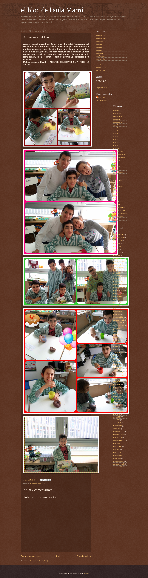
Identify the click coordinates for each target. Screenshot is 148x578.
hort (114, 163)
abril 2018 (116, 449)
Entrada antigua (84, 556)
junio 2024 (116, 270)
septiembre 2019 (118, 411)
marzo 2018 (117, 452)
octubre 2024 (117, 264)
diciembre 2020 (118, 373)
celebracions (117, 122)
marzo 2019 (117, 423)
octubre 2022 (117, 323)
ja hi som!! (116, 166)
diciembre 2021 (118, 343)
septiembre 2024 (118, 267)
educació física (118, 151)
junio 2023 (116, 299)
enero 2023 (117, 314)
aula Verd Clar (100, 59)
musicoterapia (118, 187)
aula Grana (99, 44)
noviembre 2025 (118, 238)
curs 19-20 (116, 131)
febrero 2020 (117, 396)
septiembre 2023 (118, 296)
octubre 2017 (117, 467)
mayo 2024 (117, 273)
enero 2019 (117, 429)
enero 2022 (117, 340)
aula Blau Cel (100, 35)
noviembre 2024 (118, 261)
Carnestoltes (117, 116)
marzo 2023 (117, 308)
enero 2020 (117, 399)
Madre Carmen (118, 172)
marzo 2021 (117, 364)
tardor (115, 219)
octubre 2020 (117, 379)
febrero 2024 (117, 282)
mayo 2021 (117, 358)
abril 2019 (116, 420)
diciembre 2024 (118, 258)
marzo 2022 (117, 335)
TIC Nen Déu (100, 71)
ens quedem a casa (119, 154)
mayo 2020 (117, 387)
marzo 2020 (117, 393)
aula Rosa (99, 53)
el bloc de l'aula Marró (52, 10)
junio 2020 (116, 384)
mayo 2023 (117, 302)
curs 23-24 (116, 143)
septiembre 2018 (118, 440)
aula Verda (99, 62)
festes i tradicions (119, 157)
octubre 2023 (117, 293)
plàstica (115, 198)
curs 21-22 (116, 137)
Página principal (101, 88)
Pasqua (115, 195)
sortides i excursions (120, 213)
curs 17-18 (41, 483)
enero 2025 (117, 255)
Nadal (115, 190)
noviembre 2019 (118, 405)
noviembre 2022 (118, 320)
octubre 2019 (117, 408)
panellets (116, 192)
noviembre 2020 (118, 376)
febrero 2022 (117, 337)
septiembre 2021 (118, 352)
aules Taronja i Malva (103, 65)
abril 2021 (116, 361)
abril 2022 (116, 332)
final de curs (117, 160)
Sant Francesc (118, 201)
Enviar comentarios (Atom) (39, 561)
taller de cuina (118, 216)
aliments (116, 110)
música (115, 184)
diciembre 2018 (118, 432)
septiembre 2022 (118, 326)
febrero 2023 (117, 311)
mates (115, 175)
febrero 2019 (117, 426)
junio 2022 (116, 329)
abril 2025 (116, 249)
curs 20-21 (116, 134)
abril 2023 (116, 305)
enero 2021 (117, 370)
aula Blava (99, 41)
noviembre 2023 (118, 290)
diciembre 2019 (118, 402)
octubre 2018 (117, 437)
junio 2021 (116, 355)
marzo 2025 (117, 252)
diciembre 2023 (118, 288)
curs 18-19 (116, 128)
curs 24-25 (116, 145)
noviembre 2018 (118, 435)
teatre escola (117, 222)
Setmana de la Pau (119, 210)
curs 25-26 (116, 148)
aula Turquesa (100, 56)
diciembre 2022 (118, 317)
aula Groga (99, 47)
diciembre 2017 (118, 461)
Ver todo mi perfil (101, 100)
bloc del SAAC (101, 68)
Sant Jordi (116, 204)
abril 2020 (116, 390)
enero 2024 (117, 285)
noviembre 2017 (118, 464)
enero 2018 (117, 458)
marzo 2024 (117, 279)
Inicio (58, 556)
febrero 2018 (117, 455)
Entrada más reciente (31, 556)
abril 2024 (116, 276)
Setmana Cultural (119, 207)
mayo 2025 (117, 246)
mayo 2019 (117, 417)
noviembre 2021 (118, 346)
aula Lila (99, 50)
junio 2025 (116, 243)
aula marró (102, 97)
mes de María (117, 181)
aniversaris (33, 483)
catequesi (116, 119)
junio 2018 (116, 443)
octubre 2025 (117, 241)
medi (115, 178)
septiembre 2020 (118, 382)
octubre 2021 (117, 349)
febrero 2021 (117, 367)
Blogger (86, 573)
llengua (115, 169)
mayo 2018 (117, 446)
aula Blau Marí (101, 38)
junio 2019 (116, 414)
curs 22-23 (116, 140)
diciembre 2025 (118, 235)
